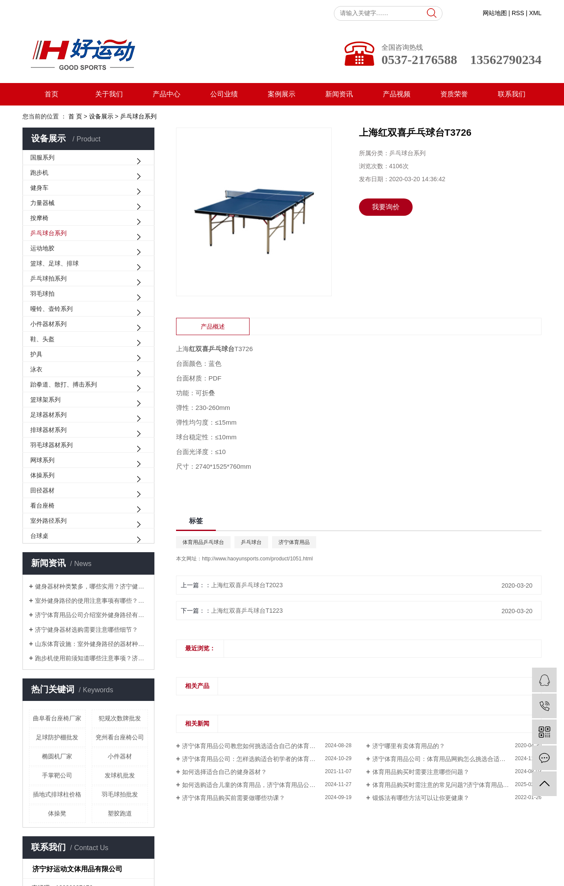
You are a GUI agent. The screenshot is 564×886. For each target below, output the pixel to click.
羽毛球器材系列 (51, 444)
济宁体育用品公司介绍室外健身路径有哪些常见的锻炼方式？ (91, 614)
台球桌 (39, 535)
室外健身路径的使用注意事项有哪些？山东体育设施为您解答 (91, 600)
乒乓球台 (251, 542)
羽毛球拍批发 (120, 794)
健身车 (39, 187)
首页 (51, 94)
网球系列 (42, 460)
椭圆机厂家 (57, 756)
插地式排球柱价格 (57, 794)
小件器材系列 (48, 323)
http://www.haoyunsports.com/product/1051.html (257, 559)
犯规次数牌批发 (120, 718)
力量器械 (42, 202)
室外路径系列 (48, 520)
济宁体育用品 (294, 542)
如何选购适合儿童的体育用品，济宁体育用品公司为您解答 (261, 784)
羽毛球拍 (42, 293)
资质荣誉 (454, 94)
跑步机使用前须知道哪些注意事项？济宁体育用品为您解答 (91, 658)
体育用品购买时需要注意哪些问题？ (420, 771)
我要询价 (386, 207)
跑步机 (39, 172)
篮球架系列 (45, 399)
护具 (36, 354)
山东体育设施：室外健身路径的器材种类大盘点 (91, 643)
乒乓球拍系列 (48, 278)
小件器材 (120, 756)
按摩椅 (39, 217)
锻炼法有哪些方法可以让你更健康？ (420, 797)
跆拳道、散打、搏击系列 (63, 384)
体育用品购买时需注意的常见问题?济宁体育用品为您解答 (449, 784)
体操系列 (42, 475)
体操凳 (57, 813)
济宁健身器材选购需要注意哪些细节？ (86, 629)
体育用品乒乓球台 (203, 542)
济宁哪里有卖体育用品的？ (408, 745)
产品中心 (166, 94)
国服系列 (42, 157)
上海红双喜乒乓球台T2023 (247, 585)
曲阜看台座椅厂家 (57, 718)
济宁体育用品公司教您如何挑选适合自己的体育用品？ (254, 745)
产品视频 (396, 94)
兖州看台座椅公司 (120, 737)
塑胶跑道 (120, 813)
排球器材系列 (48, 429)
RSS (518, 13)
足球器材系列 (48, 414)
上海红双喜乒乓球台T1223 (247, 610)
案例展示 (281, 94)
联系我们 (512, 94)
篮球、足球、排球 (54, 263)
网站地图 (495, 13)
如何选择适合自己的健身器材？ (224, 771)
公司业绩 (224, 94)
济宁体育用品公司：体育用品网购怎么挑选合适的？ (442, 758)
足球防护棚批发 (57, 737)
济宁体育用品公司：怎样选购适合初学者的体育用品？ (254, 758)
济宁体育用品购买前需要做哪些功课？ (233, 797)
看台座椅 (42, 505)
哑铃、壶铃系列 (51, 308)
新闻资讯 (339, 94)
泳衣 (36, 369)
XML (535, 13)
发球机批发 (120, 775)
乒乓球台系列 (48, 233)
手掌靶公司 (57, 775)
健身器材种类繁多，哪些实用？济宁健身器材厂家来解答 (91, 586)
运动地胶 (42, 248)
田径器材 (42, 490)
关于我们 (109, 94)
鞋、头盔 (42, 339)
